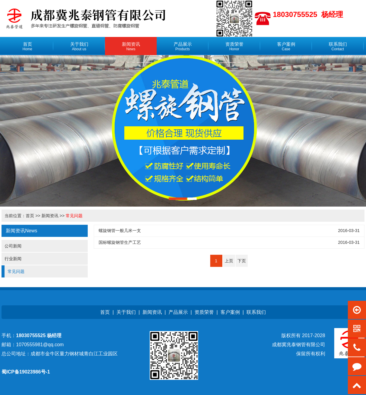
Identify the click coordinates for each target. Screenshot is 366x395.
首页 (30, 215)
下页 (241, 260)
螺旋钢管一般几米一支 (120, 230)
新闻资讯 (49, 215)
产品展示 (178, 312)
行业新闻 (13, 258)
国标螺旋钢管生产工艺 (120, 242)
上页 (229, 260)
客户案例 (230, 312)
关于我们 (126, 312)
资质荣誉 (204, 312)
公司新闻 (13, 246)
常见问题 (74, 215)
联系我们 (256, 312)
